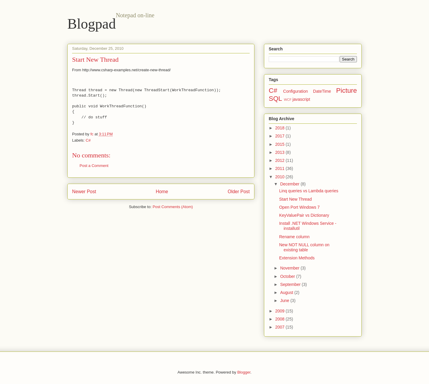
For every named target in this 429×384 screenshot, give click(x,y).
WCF (287, 99)
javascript (301, 99)
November (290, 268)
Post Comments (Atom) (173, 207)
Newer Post (84, 191)
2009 (280, 311)
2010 (280, 176)
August (287, 292)
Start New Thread (295, 199)
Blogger (243, 372)
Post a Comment (94, 165)
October (288, 276)
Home (162, 191)
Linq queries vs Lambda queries (308, 190)
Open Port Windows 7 (299, 207)
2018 (280, 128)
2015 (280, 144)
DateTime (322, 91)
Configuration (295, 91)
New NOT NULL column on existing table (304, 247)
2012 (280, 160)
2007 (280, 327)
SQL (275, 98)
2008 (280, 319)
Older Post (239, 191)
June (285, 300)
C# (88, 140)
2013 (280, 152)
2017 (280, 136)
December (290, 184)
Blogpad (91, 24)
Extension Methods (297, 258)
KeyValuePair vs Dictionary (304, 215)
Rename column (294, 236)
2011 (280, 168)
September (290, 284)
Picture (346, 90)
